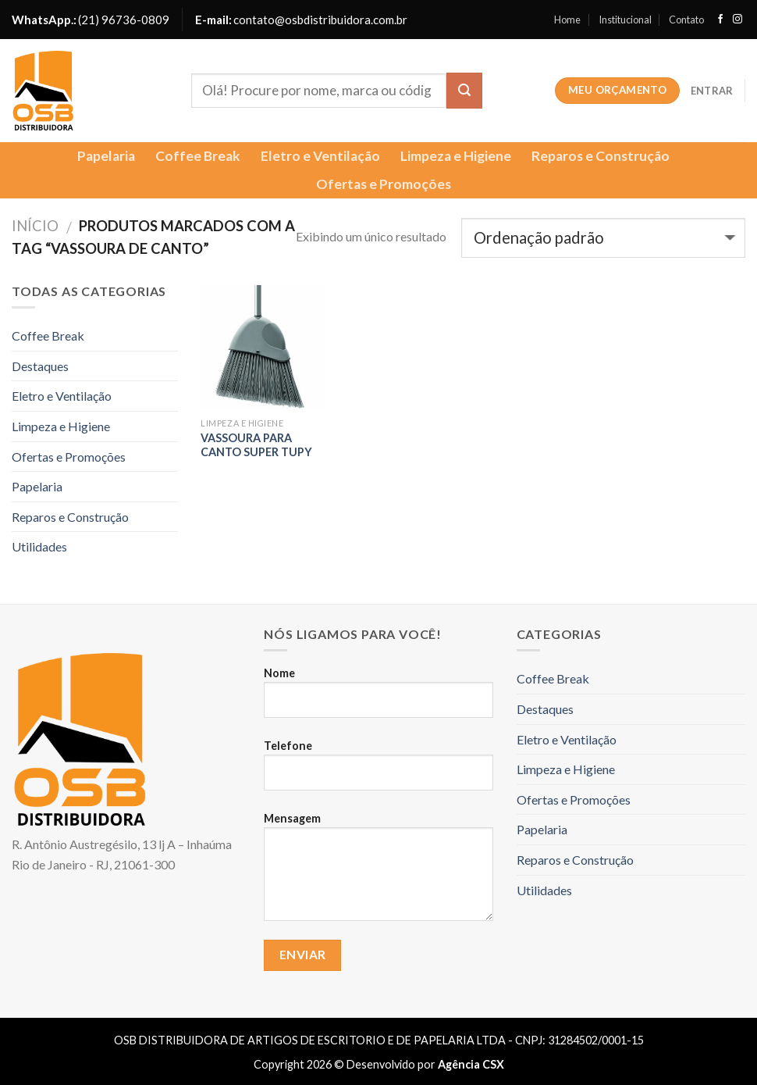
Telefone (378, 772)
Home (567, 19)
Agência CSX (471, 1064)
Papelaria (106, 156)
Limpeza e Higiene (455, 156)
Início (35, 225)
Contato (686, 19)
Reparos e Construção (600, 156)
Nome (378, 699)
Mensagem (378, 873)
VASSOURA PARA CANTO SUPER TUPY (256, 445)
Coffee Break (197, 156)
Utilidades (39, 546)
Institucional (625, 19)
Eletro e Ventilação (320, 156)
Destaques (40, 366)
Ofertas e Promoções (383, 184)
